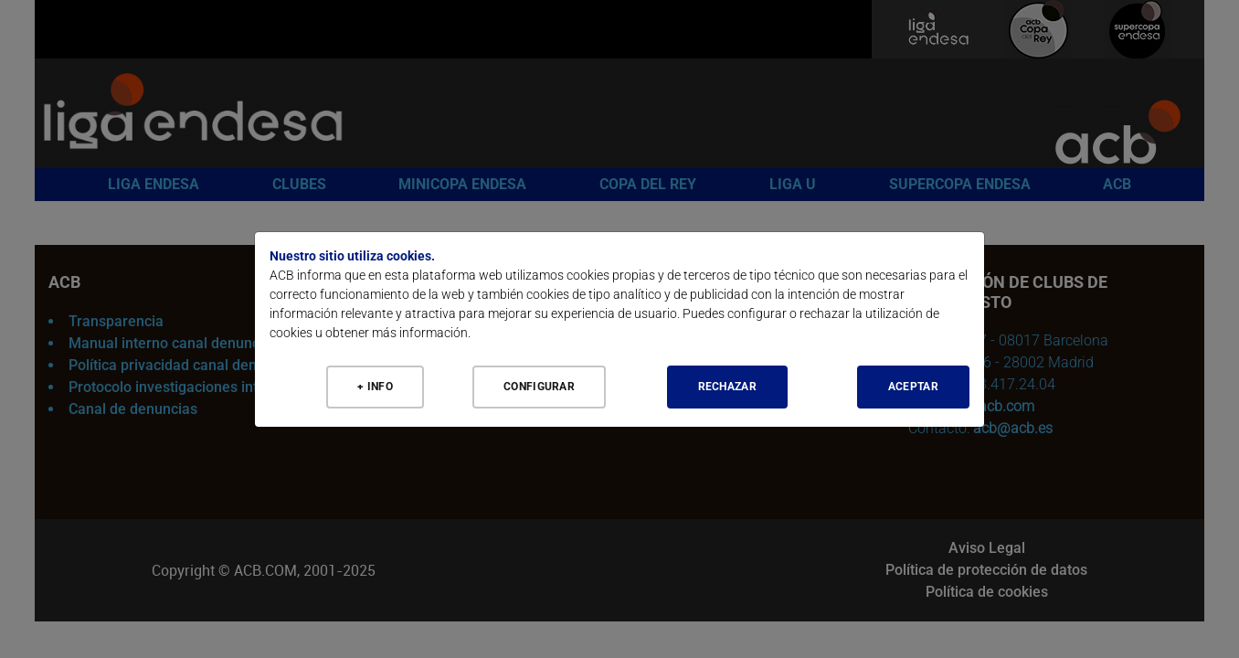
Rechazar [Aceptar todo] (727, 386)
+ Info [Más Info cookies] (375, 386)
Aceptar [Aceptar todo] (913, 386)
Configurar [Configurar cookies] (539, 386)
